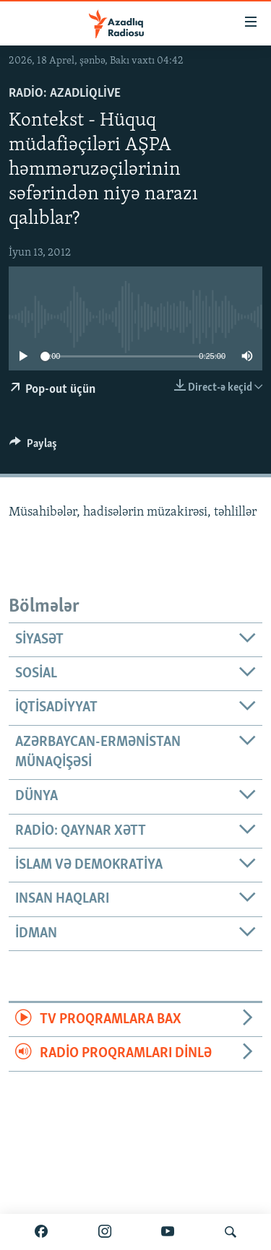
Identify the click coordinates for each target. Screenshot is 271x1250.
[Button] (33, 447)
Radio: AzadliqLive (65, 93)
